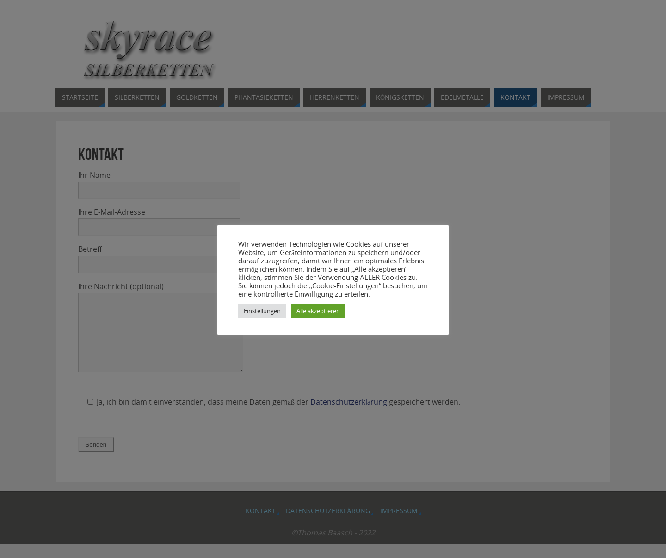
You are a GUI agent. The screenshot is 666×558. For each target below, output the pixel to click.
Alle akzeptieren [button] (318, 311)
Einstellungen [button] (262, 311)
